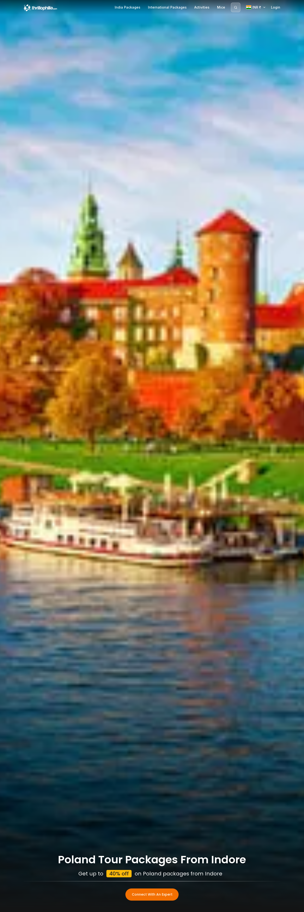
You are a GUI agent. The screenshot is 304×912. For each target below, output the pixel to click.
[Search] (235, 7)
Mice (221, 7)
